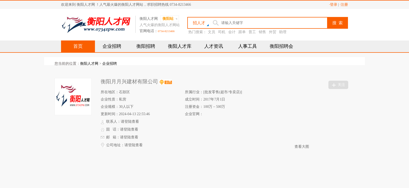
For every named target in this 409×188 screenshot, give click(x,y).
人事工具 (247, 46)
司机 (221, 32)
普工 (252, 32)
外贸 (272, 32)
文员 (211, 32)
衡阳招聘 (145, 46)
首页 (78, 46)
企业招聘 (112, 46)
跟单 (242, 32)
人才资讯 (213, 46)
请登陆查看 (130, 122)
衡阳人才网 (89, 64)
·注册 (344, 5)
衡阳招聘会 (281, 46)
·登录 (333, 5)
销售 (262, 32)
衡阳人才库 (179, 46)
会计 (232, 32)
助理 (282, 32)
